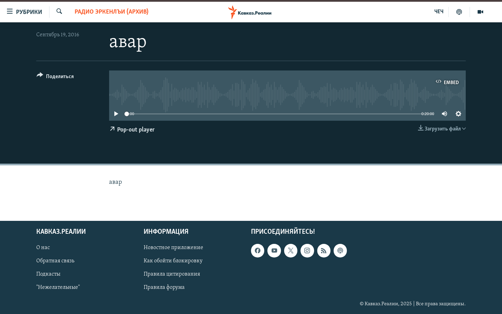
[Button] (55, 77)
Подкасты (48, 274)
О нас (43, 248)
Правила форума (164, 288)
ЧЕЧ (438, 12)
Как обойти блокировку (173, 261)
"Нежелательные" (58, 288)
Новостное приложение (173, 248)
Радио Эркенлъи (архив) (112, 12)
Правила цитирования (172, 274)
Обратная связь (55, 261)
